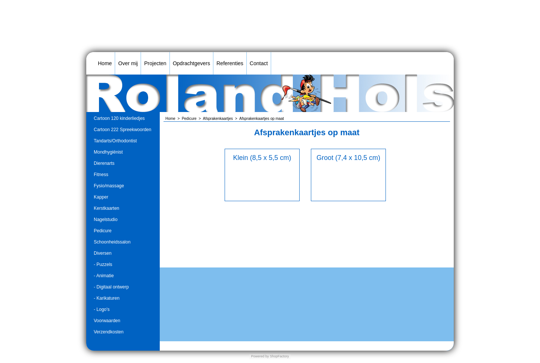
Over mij (128, 63)
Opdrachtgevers (191, 63)
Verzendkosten (108, 332)
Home (105, 63)
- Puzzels (103, 264)
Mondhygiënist (108, 152)
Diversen (102, 253)
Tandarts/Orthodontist (115, 140)
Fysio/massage (109, 185)
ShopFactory (279, 356)
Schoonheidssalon (112, 242)
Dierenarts (104, 163)
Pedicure (102, 230)
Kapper (101, 197)
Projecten (155, 63)
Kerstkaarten (106, 208)
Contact (259, 63)
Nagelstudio (105, 219)
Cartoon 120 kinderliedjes (119, 118)
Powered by (260, 356)
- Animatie (104, 275)
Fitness (101, 174)
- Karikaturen (107, 298)
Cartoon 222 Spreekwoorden (122, 129)
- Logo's (102, 309)
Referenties (229, 63)
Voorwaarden (107, 320)
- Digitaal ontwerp (111, 287)
